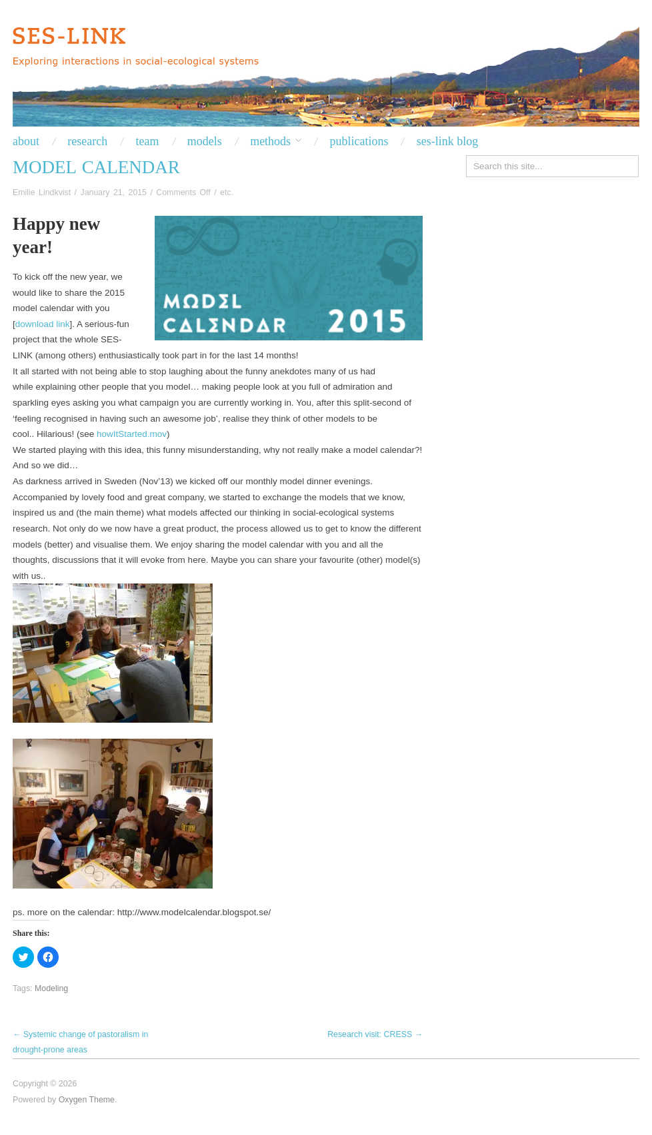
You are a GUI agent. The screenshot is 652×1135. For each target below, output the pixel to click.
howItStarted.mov (132, 434)
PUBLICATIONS (358, 141)
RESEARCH (87, 141)
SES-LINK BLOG (448, 141)
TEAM (147, 141)
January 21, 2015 (113, 192)
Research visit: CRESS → (375, 1034)
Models (204, 141)
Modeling (51, 988)
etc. (226, 192)
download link (42, 324)
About (26, 141)
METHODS (270, 141)
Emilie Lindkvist (42, 192)
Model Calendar (96, 167)
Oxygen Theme (87, 1099)
